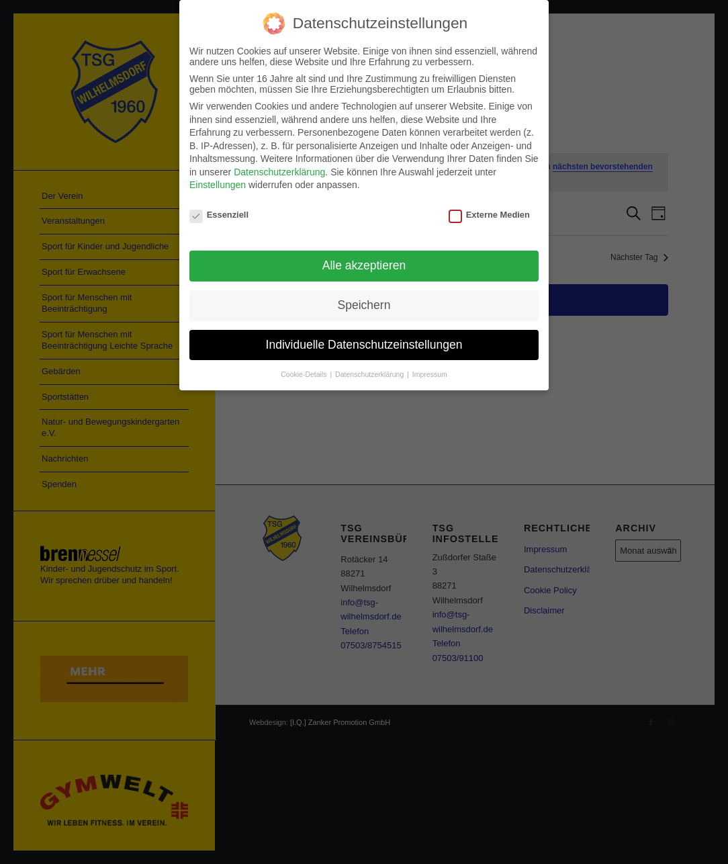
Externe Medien (489, 213)
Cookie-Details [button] (304, 372)
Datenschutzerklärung (279, 170)
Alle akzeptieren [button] (364, 264)
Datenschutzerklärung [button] (370, 372)
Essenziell (218, 213)
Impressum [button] (429, 372)
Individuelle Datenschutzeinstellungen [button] (364, 342)
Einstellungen (217, 183)
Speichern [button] (364, 303)
